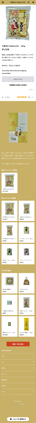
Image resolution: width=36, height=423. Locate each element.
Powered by (18, 404)
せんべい (4, 374)
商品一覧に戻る (18, 344)
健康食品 (4, 380)
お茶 (3, 356)
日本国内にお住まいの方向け (18, 85)
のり (3, 362)
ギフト (3, 392)
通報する (31, 90)
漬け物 (4, 386)
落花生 (4, 368)
